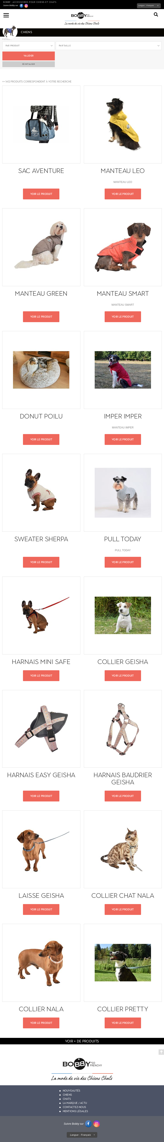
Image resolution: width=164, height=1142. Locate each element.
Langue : (146, 5)
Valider (29, 55)
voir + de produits (82, 1041)
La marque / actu (75, 1103)
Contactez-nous (74, 1107)
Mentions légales (75, 1111)
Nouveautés (71, 1090)
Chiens (67, 1094)
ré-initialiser (28, 64)
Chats (67, 1098)
